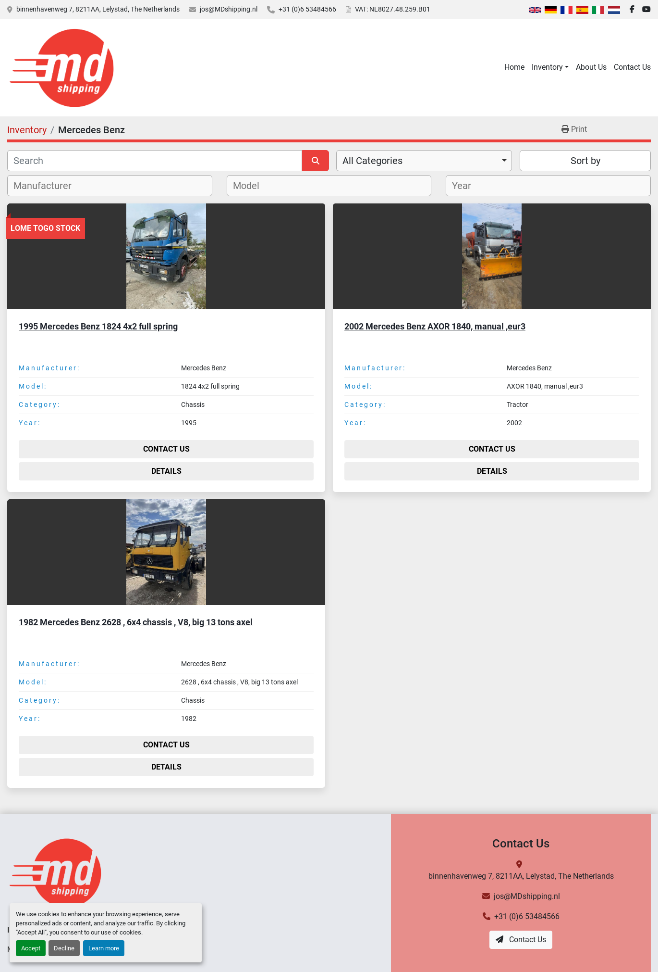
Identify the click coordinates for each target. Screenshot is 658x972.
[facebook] (632, 9)
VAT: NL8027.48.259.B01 (392, 9)
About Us (591, 67)
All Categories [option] (372, 160)
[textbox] (47, 185)
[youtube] (646, 9)
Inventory (547, 67)
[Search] (154, 160)
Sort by (585, 160)
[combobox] (424, 160)
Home (514, 67)
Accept (30, 948)
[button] (550, 67)
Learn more (103, 948)
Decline (64, 948)
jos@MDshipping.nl (228, 9)
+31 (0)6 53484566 (307, 9)
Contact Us (632, 67)
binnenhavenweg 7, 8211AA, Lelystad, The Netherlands (98, 9)
